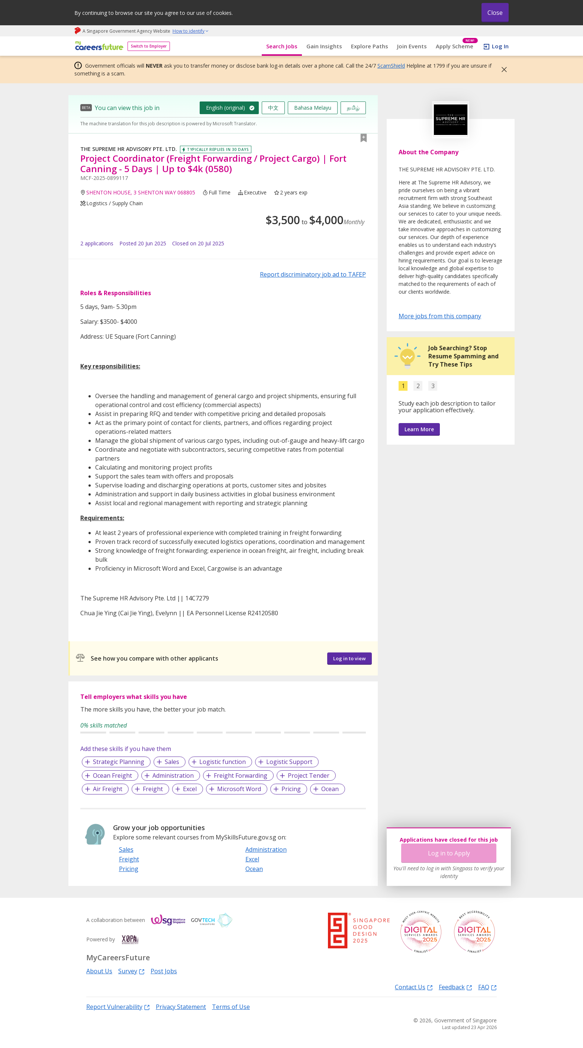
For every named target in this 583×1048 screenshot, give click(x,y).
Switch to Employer (149, 46)
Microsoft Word (239, 789)
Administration (173, 775)
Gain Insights (324, 46)
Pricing (291, 789)
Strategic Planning (118, 762)
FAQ (487, 986)
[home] (98, 46)
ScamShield (391, 65)
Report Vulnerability (118, 1006)
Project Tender (308, 775)
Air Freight (107, 789)
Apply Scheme (457, 46)
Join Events (412, 46)
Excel (190, 789)
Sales (172, 762)
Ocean (330, 789)
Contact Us (414, 986)
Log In (500, 46)
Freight (153, 789)
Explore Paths (369, 46)
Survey (131, 970)
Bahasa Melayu (312, 107)
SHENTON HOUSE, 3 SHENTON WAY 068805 (140, 192)
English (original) (225, 107)
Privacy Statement (181, 1006)
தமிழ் (353, 107)
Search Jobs (281, 46)
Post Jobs (164, 971)
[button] (502, 69)
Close (495, 13)
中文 (273, 107)
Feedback (455, 986)
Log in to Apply (449, 853)
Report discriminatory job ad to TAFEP (313, 274)
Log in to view (349, 658)
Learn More (419, 429)
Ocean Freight (112, 775)
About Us (99, 971)
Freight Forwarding (240, 775)
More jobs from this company (440, 315)
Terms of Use (231, 1006)
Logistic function (222, 762)
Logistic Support (289, 762)
